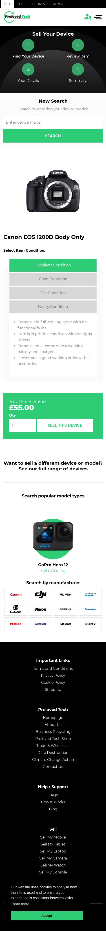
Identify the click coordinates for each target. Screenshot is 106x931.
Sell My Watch (53, 865)
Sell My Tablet (53, 844)
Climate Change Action (53, 760)
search (53, 136)
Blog (53, 809)
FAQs (53, 795)
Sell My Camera (53, 858)
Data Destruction (53, 753)
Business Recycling (53, 732)
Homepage (53, 718)
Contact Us (53, 767)
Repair (58, 4)
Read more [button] (20, 904)
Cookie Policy (53, 682)
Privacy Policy (53, 675)
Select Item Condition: (24, 250)
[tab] (53, 265)
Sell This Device (65, 425)
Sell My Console (53, 872)
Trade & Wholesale (53, 746)
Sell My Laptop (53, 851)
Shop (22, 4)
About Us (53, 725)
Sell (7, 4)
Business (39, 4)
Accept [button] (46, 915)
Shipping (53, 689)
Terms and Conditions (53, 668)
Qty (12, 415)
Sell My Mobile (53, 837)
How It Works (53, 802)
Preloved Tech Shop (53, 739)
